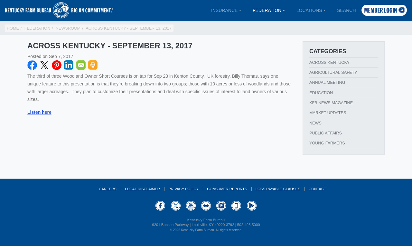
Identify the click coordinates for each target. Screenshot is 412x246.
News (315, 123)
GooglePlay (252, 206)
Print (93, 65)
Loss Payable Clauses (278, 189)
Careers (108, 189)
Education (321, 93)
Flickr (206, 206)
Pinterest (56, 65)
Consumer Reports (227, 189)
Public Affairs (325, 133)
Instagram (221, 206)
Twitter (44, 65)
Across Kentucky (329, 62)
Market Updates (327, 113)
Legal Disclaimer (142, 189)
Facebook (32, 65)
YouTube (191, 206)
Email (81, 65)
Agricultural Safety (333, 72)
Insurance (224, 10)
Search (346, 10)
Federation (267, 10)
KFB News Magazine (331, 103)
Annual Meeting (327, 82)
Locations (309, 10)
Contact (317, 189)
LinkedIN (69, 65)
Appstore (236, 206)
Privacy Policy (183, 189)
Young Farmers (327, 143)
